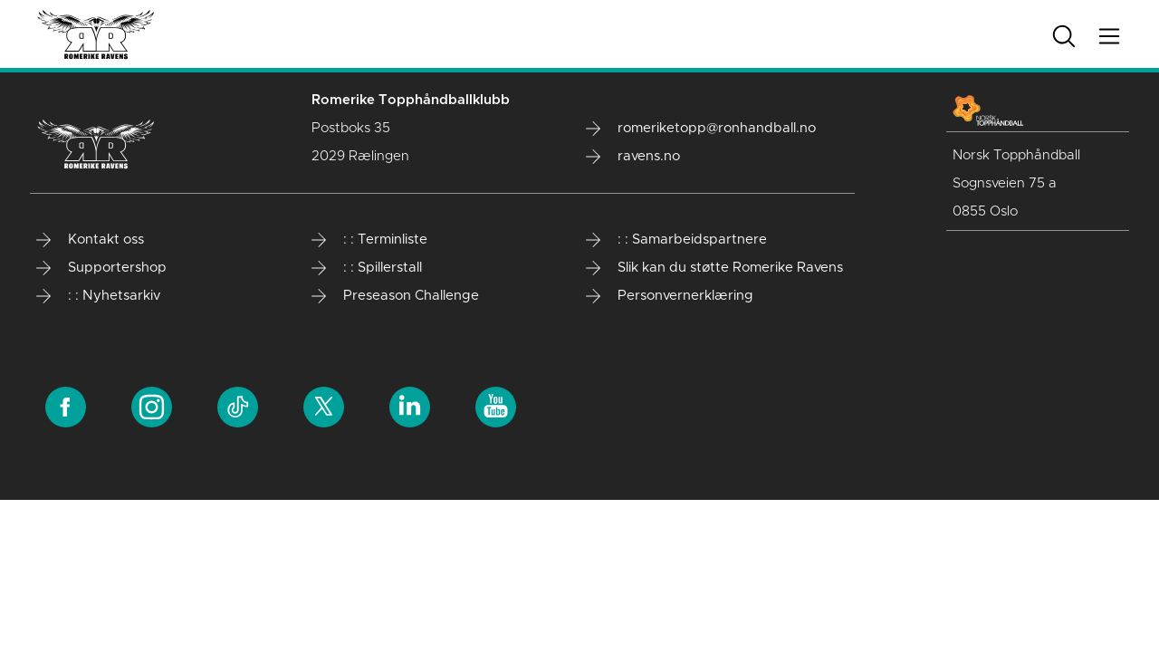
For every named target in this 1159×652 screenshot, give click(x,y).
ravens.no (633, 156)
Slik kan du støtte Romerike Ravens (714, 268)
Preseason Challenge (395, 296)
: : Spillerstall (366, 268)
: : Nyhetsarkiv (98, 296)
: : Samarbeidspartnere (676, 240)
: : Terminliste (369, 240)
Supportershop (101, 268)
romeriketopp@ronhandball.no (701, 128)
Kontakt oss (90, 240)
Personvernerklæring (669, 296)
